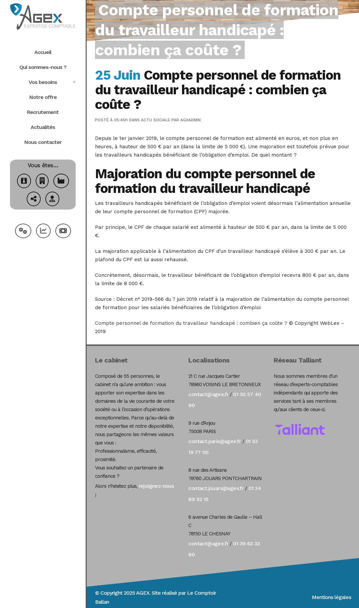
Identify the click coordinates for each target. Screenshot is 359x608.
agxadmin (190, 120)
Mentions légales (331, 597)
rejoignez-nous (156, 486)
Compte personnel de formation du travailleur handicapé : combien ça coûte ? (191, 323)
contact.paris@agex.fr (214, 441)
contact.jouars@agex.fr (216, 488)
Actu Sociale (155, 120)
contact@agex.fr (208, 394)
